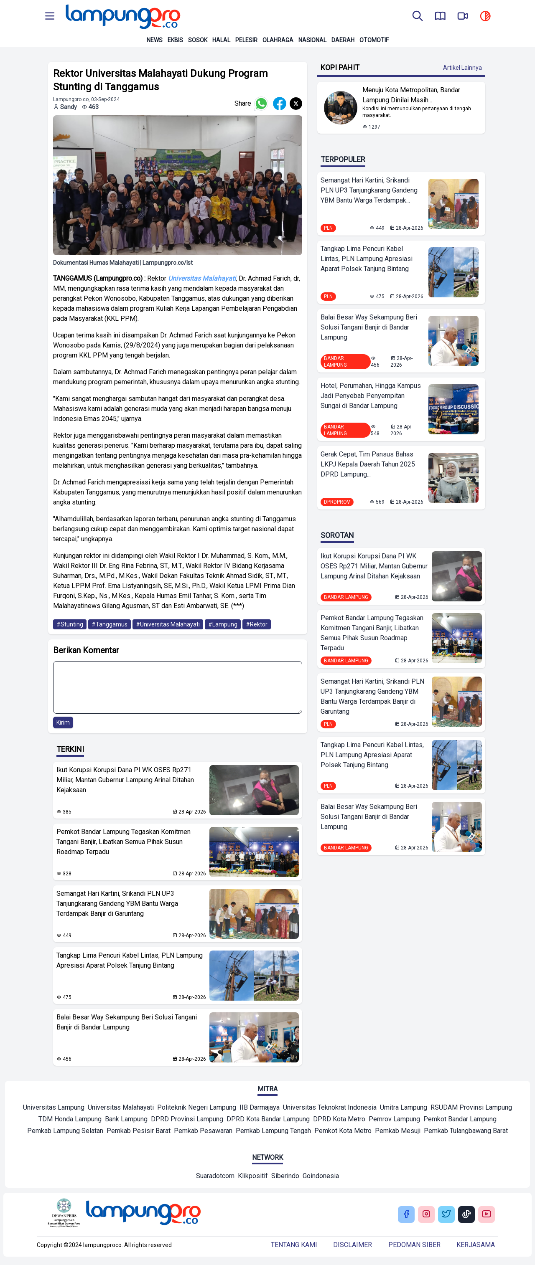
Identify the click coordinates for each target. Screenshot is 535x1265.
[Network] (215, 1177)
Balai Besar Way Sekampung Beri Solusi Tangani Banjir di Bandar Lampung (126, 1022)
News (155, 40)
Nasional (312, 40)
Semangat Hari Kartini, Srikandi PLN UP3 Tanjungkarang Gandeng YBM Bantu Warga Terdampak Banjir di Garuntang (117, 904)
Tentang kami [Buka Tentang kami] (294, 1245)
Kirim (63, 722)
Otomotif (374, 40)
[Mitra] (53, 1108)
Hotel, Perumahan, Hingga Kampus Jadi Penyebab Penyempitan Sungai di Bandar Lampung (371, 396)
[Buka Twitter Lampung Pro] (446, 1215)
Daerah (342, 40)
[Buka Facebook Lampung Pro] (406, 1215)
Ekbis (175, 40)
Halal (221, 40)
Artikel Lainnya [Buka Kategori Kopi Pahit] (462, 67)
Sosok (197, 40)
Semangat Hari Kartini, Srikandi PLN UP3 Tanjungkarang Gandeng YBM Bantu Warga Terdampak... (369, 190)
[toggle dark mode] (485, 16)
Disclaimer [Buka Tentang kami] (352, 1245)
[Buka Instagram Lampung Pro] (426, 1215)
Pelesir (246, 40)
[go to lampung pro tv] (462, 16)
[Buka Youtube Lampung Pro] (487, 1215)
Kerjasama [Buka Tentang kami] (475, 1245)
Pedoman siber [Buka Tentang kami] (414, 1245)
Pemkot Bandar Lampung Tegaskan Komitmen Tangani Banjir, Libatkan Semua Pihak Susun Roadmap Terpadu (123, 842)
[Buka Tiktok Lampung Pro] (466, 1215)
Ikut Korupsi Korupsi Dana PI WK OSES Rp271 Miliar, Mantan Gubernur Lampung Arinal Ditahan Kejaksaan (125, 780)
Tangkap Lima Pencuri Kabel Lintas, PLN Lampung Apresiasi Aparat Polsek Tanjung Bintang (129, 960)
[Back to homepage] (122, 16)
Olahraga (277, 40)
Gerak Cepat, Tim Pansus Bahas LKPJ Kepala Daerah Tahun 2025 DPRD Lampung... (368, 464)
